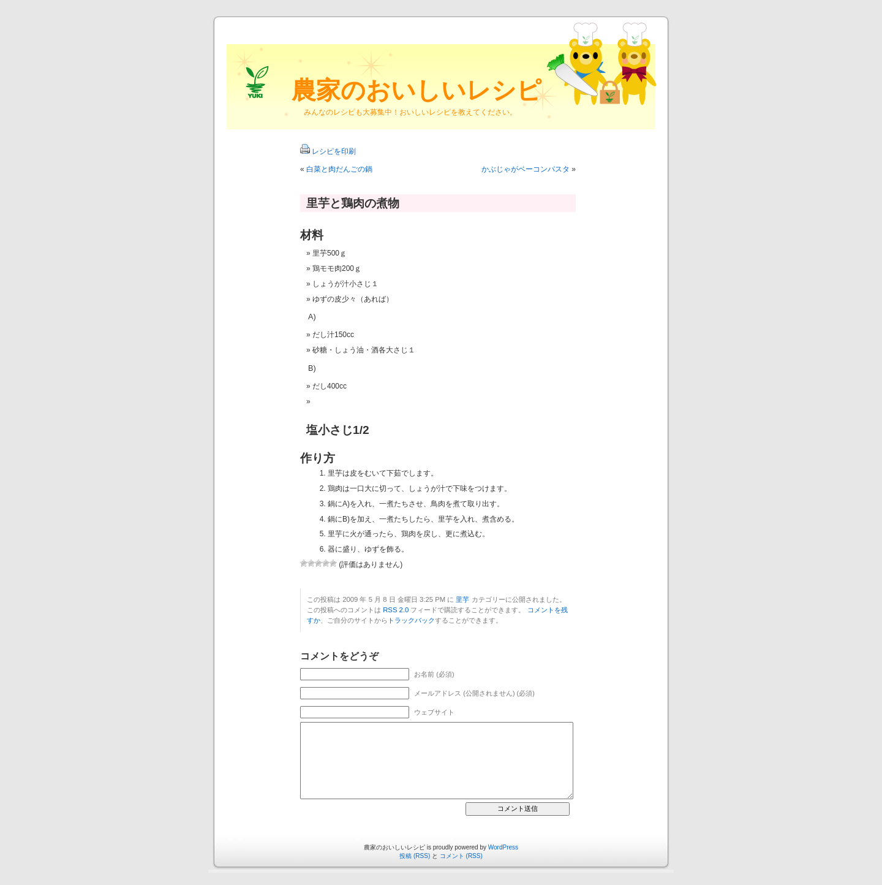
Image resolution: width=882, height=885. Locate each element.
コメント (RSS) (461, 856)
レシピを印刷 (334, 151)
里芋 (462, 599)
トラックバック (411, 620)
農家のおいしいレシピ (416, 90)
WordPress (503, 847)
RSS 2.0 (396, 609)
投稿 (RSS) (414, 856)
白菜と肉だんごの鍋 (339, 169)
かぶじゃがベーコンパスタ (525, 169)
